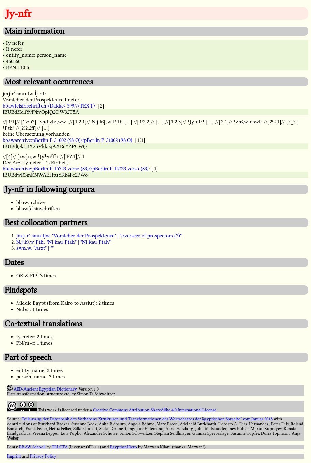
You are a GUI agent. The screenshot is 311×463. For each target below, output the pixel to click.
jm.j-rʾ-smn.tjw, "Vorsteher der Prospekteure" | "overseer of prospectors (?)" (99, 236)
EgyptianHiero (123, 447)
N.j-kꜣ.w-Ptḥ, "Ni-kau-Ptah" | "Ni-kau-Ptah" (63, 242)
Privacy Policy (43, 456)
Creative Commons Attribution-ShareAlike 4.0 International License (154, 410)
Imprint (14, 456)
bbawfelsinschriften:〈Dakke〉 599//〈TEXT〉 (49, 106)
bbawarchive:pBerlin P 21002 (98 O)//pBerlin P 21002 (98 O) (67, 140)
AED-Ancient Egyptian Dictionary (45, 389)
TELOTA (60, 447)
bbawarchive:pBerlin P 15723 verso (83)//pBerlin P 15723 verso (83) (76, 169)
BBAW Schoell (32, 447)
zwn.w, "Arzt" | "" (35, 248)
